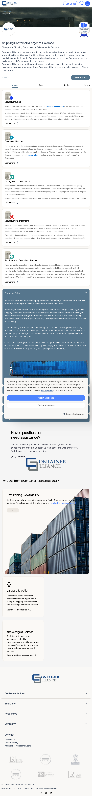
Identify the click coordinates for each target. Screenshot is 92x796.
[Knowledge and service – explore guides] (23, 640)
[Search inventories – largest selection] (23, 596)
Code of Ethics (29, 788)
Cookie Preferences (73, 413)
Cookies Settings (50, 788)
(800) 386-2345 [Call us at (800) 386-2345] (18, 457)
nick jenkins (7, 11)
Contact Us (9, 739)
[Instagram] (41, 793)
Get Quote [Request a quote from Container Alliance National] (80, 77)
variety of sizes (34, 155)
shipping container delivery (53, 348)
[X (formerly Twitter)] (46, 793)
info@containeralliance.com (17, 746)
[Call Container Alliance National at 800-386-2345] (5, 77)
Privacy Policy (6, 788)
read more (8, 70)
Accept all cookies (46, 397)
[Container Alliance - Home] (46, 678)
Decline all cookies (46, 405)
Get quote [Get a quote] (13, 510)
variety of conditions (55, 106)
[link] (46, 108)
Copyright (39, 788)
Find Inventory (11, 743)
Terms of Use (17, 788)
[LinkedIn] (50, 793)
